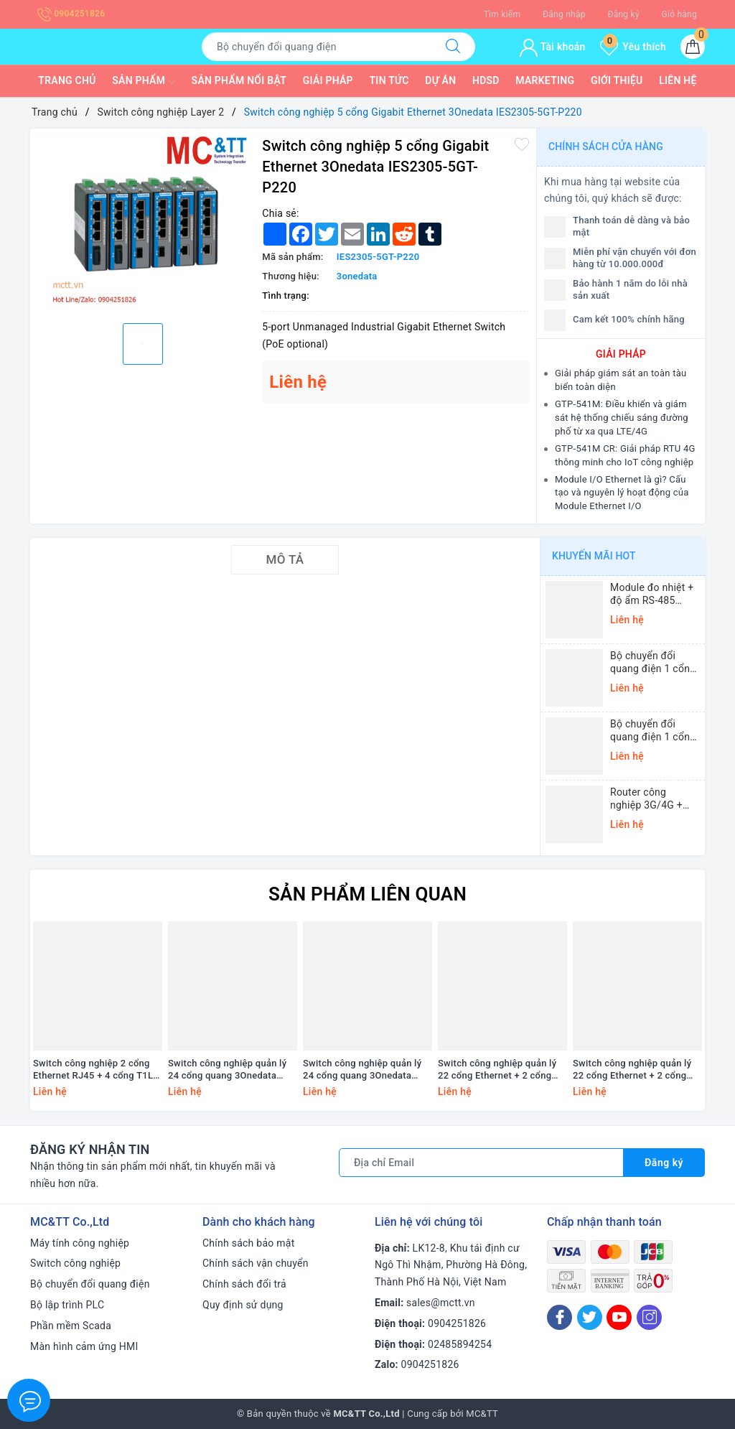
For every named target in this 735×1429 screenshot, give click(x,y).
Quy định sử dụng (243, 1305)
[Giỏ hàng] (692, 46)
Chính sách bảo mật (248, 1243)
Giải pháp (328, 80)
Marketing (544, 80)
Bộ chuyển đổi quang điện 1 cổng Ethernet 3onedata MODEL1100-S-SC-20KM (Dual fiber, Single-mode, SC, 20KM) (653, 730)
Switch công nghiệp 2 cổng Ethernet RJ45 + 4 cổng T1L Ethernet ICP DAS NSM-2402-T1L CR (96, 1070)
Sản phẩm (143, 82)
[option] (142, 224)
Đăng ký (623, 14)
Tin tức (389, 80)
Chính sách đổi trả (244, 1284)
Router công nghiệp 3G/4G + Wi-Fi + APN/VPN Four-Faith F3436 (650, 798)
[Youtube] (619, 1317)
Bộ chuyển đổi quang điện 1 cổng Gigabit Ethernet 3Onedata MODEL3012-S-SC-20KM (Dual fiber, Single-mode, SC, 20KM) (653, 662)
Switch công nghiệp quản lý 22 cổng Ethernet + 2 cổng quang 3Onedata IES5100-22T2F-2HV (497, 1070)
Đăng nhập (564, 14)
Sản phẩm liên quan (367, 894)
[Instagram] (649, 1317)
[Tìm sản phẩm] (316, 46)
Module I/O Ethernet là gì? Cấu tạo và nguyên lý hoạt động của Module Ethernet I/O (622, 493)
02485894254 (460, 1344)
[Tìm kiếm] (453, 46)
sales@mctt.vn (440, 1302)
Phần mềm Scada (70, 1325)
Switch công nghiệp (75, 1263)
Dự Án (440, 80)
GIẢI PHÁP (621, 354)
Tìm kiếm (502, 14)
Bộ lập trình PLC (67, 1305)
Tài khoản (552, 46)
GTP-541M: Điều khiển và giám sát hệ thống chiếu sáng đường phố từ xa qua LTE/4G (621, 418)
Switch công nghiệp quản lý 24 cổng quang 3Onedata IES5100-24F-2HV (227, 1070)
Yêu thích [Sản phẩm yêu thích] (633, 46)
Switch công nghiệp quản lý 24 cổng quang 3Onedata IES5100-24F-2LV (362, 1070)
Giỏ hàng (679, 14)
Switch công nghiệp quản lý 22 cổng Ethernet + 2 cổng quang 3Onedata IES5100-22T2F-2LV (632, 1070)
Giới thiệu (617, 80)
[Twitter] (589, 1317)
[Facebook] (559, 1317)
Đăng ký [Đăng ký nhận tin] (664, 1162)
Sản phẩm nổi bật (239, 80)
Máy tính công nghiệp (79, 1243)
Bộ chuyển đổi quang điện (90, 1284)
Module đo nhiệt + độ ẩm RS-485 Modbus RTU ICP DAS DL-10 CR (651, 594)
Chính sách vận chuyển (255, 1263)
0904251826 (71, 13)
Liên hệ (677, 80)
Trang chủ (66, 80)
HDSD (486, 80)
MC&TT (482, 1413)
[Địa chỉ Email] (481, 1162)
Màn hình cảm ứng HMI (84, 1346)
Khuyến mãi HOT (594, 556)
